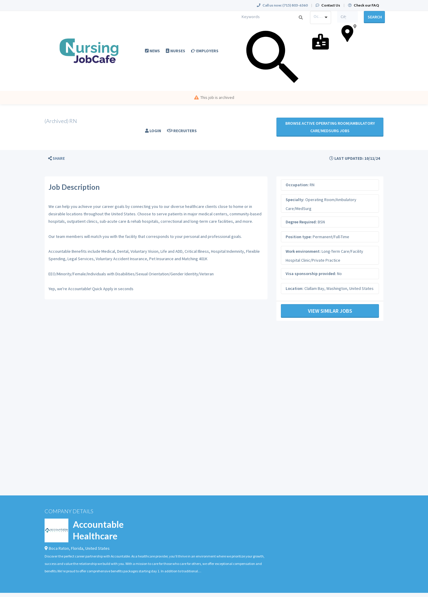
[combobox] (320, 17)
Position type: (299, 236)
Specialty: (295, 199)
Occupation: (297, 184)
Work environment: (303, 251)
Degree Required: (301, 222)
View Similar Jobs (330, 310)
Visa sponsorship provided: (311, 273)
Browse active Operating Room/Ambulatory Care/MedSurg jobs (330, 127)
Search (375, 17)
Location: (294, 288)
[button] (56, 158)
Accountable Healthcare (98, 530)
